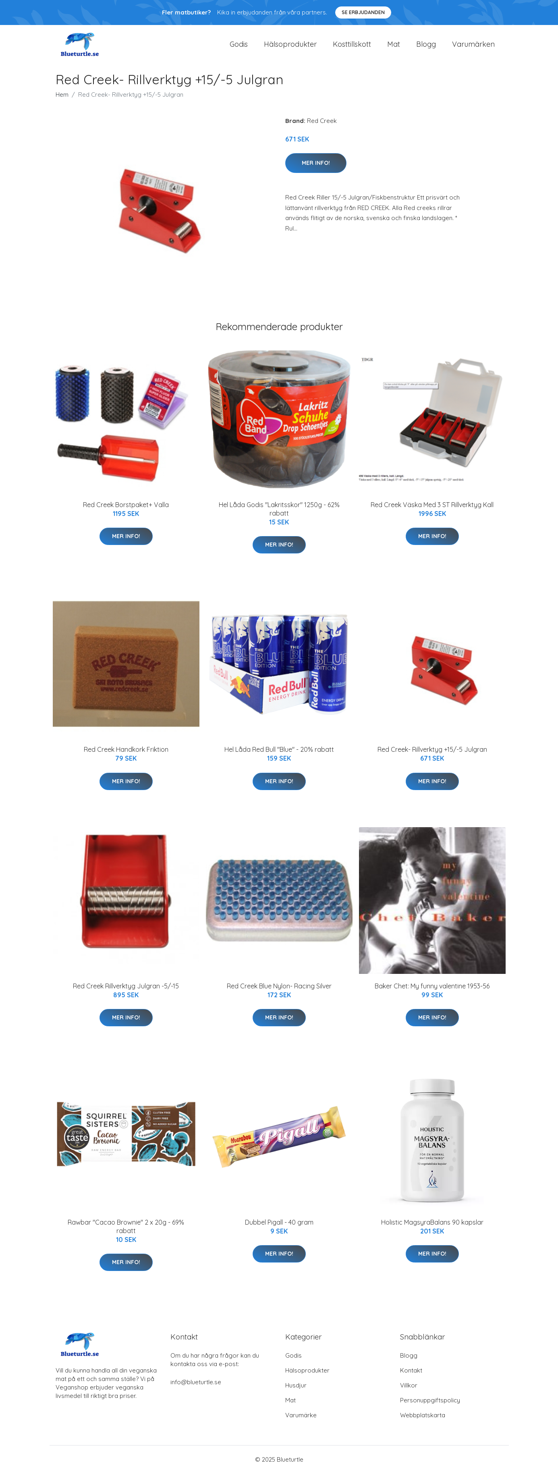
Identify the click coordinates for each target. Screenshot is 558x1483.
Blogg (426, 49)
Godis (239, 49)
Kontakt (411, 1380)
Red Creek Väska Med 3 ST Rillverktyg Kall (432, 514)
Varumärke (301, 1425)
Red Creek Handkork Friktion (126, 759)
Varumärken (473, 49)
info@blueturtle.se (195, 1392)
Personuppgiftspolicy (430, 1410)
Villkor (408, 1395)
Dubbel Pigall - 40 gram (279, 1232)
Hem (62, 104)
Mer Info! (316, 172)
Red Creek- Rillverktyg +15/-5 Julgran (432, 759)
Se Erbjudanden (363, 12)
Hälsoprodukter (290, 49)
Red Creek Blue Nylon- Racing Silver (279, 996)
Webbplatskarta (422, 1425)
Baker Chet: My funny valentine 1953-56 (432, 996)
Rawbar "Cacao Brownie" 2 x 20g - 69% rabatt (126, 1236)
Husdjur (296, 1395)
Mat (393, 49)
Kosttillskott (352, 49)
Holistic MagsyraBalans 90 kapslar (432, 1232)
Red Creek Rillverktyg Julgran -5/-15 (126, 996)
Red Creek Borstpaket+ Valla (126, 514)
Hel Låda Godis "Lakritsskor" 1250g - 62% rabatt (279, 518)
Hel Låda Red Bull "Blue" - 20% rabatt (279, 759)
